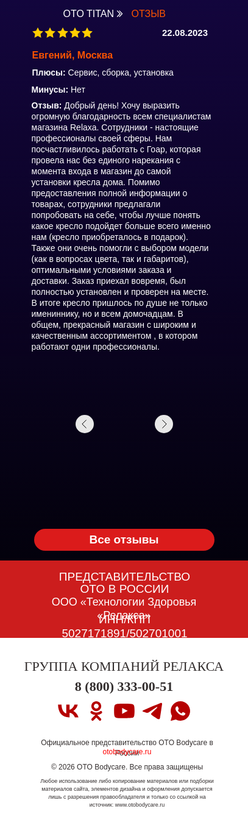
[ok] (96, 711)
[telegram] (152, 711)
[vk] (68, 711)
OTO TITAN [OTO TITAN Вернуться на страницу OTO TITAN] (89, 14)
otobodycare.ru (126, 752)
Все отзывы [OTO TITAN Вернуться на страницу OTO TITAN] (123, 539)
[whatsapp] (180, 711)
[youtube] (124, 711)
